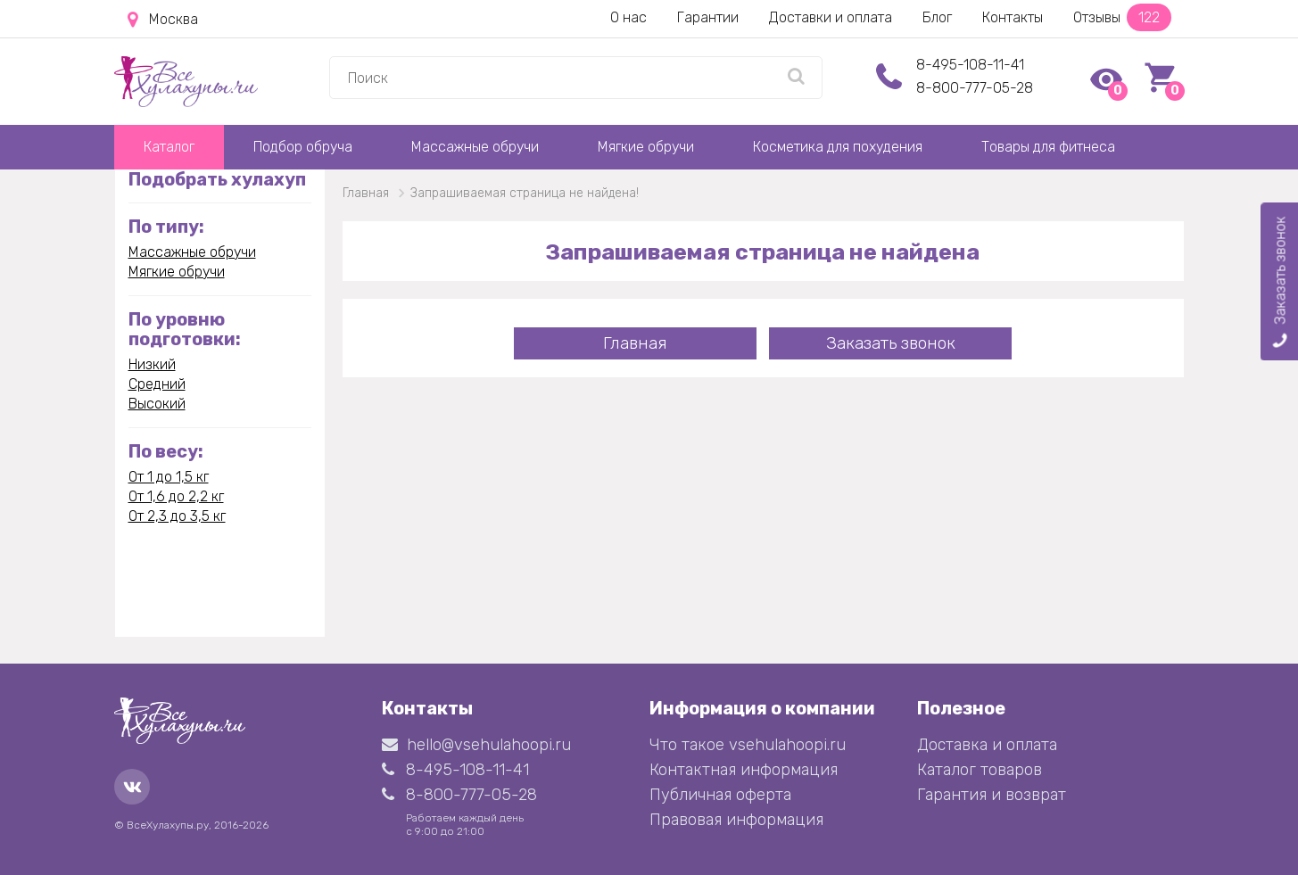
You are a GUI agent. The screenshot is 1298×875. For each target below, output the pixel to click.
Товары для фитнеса (1048, 146)
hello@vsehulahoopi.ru (476, 745)
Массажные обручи (475, 146)
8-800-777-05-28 (974, 87)
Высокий (157, 403)
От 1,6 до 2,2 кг (176, 496)
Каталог (169, 146)
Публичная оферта (720, 795)
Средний (157, 384)
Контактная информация (743, 770)
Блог (937, 17)
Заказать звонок (890, 343)
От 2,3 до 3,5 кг (177, 516)
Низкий (152, 364)
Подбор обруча (302, 146)
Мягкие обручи (646, 146)
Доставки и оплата (830, 17)
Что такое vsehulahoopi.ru (747, 745)
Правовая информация (736, 820)
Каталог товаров (979, 770)
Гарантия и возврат (991, 795)
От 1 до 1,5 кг (168, 476)
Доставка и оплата (987, 745)
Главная (635, 343)
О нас (628, 17)
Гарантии (708, 17)
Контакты (1012, 17)
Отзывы (1122, 17)
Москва (163, 20)
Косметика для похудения (837, 146)
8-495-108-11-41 (970, 64)
